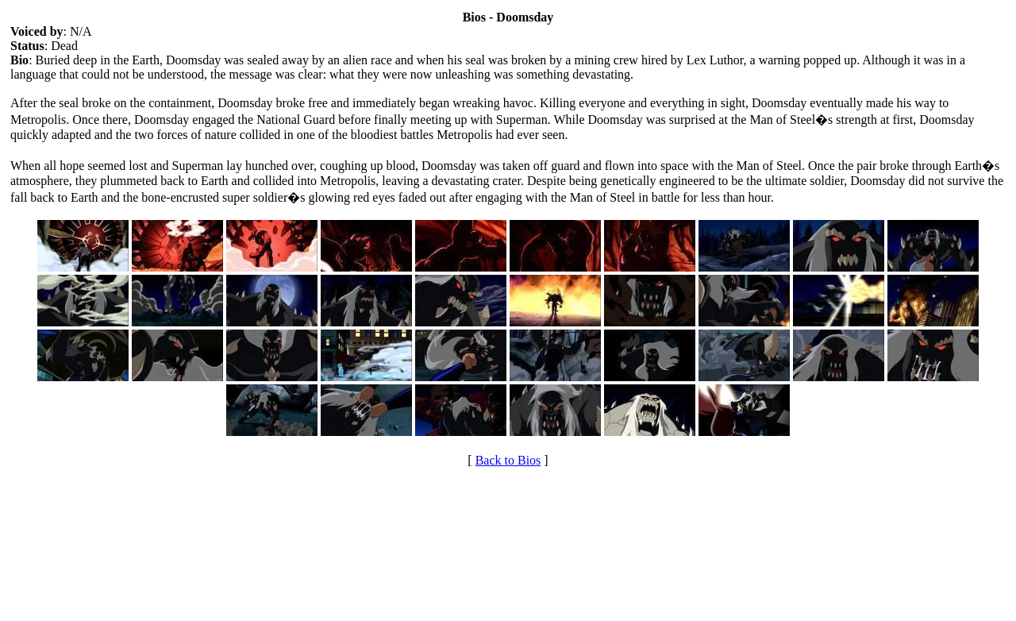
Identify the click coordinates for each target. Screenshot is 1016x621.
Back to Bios (508, 460)
